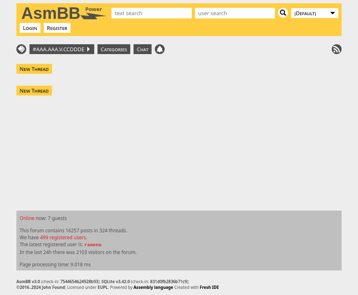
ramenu (93, 245)
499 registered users (63, 237)
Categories (114, 49)
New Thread (34, 69)
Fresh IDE (209, 287)
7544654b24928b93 (79, 281)
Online (27, 218)
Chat (142, 49)
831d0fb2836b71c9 (168, 281)
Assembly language (153, 287)
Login (30, 28)
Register (57, 28)
